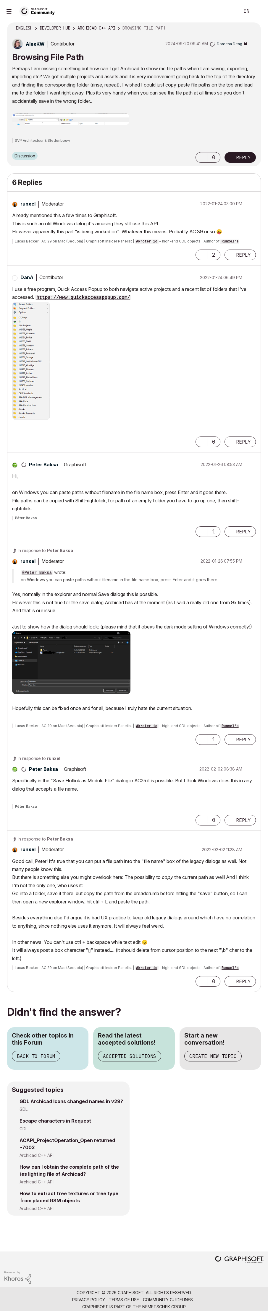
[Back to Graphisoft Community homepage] (39, 10)
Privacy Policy (88, 1299)
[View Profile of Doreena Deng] (229, 44)
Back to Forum (36, 1056)
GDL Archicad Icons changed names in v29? (71, 1101)
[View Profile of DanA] (26, 277)
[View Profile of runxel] (27, 204)
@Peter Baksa (37, 572)
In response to (45, 550)
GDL (24, 1109)
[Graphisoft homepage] (239, 1260)
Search (228, 11)
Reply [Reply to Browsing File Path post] (243, 157)
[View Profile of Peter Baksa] (43, 465)
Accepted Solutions (129, 1056)
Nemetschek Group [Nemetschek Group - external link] (164, 1306)
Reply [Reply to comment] (243, 255)
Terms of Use (124, 1299)
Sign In (259, 11)
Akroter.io (146, 242)
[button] (70, 119)
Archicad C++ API (37, 1155)
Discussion (24, 155)
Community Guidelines (168, 1299)
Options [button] (252, 28)
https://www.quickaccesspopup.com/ (83, 297)
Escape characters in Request (55, 1121)
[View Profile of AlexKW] (35, 44)
